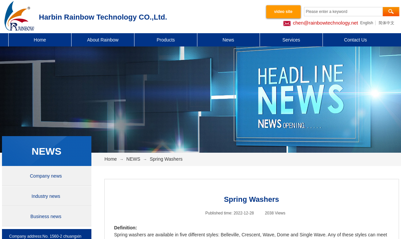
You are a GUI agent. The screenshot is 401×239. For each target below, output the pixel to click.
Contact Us (355, 39)
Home (40, 39)
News (228, 39)
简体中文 (386, 23)
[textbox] (343, 11)
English (366, 23)
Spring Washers (166, 159)
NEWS (133, 159)
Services (291, 39)
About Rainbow (103, 39)
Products (166, 39)
